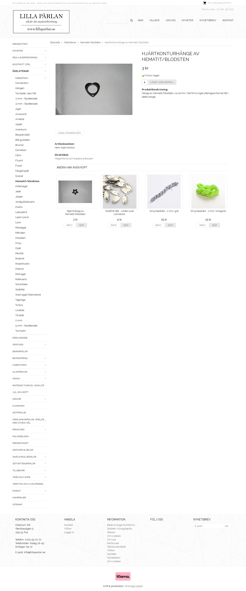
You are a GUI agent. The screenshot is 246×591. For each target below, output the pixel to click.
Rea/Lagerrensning (29, 57)
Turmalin (20, 330)
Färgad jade (22, 170)
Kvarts (18, 207)
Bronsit (19, 145)
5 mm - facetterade (26, 325)
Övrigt (29, 490)
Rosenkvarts (22, 263)
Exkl (231, 9)
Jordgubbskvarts (25, 201)
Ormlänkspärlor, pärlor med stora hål (29, 421)
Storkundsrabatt (116, 546)
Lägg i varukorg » (162, 82)
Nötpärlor (19, 412)
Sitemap (17, 504)
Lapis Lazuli (22, 217)
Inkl (222, 9)
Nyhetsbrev (208, 20)
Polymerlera (20, 436)
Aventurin (21, 129)
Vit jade (19, 315)
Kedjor (29, 399)
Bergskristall (22, 134)
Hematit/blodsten (27, 181)
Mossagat (20, 227)
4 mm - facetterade (26, 103)
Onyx (18, 243)
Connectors (21, 83)
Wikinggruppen (134, 586)
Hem (140, 20)
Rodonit (19, 258)
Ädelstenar (29, 71)
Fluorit (19, 160)
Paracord (29, 429)
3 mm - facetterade (26, 98)
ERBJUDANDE (19, 337)
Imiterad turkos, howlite (28, 385)
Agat (18, 108)
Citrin (18, 155)
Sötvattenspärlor (29, 463)
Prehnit (19, 268)
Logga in (69, 532)
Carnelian (20, 150)
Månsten (20, 232)
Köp (81, 225)
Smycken (29, 344)
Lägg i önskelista (69, 133)
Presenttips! (20, 44)
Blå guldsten (22, 139)
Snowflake (21, 284)
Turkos (19, 305)
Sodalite (20, 289)
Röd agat (20, 274)
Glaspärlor (29, 371)
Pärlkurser (113, 543)
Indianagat (21, 186)
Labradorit (21, 212)
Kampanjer (19, 497)
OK (226, 526)
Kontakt (228, 20)
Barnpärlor (20, 351)
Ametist (19, 119)
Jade (18, 191)
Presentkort (20, 443)
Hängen (19, 88)
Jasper (19, 196)
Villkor (155, 20)
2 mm (18, 320)
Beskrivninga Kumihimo (121, 525)
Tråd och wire (29, 477)
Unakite (19, 310)
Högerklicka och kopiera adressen (74, 158)
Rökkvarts (21, 279)
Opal (18, 248)
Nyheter (187, 20)
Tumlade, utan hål (25, 93)
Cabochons (31, 78)
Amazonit (21, 114)
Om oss (170, 20)
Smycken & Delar (22, 450)
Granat (19, 176)
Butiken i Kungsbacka (119, 528)
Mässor (111, 532)
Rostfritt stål (29, 64)
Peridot (19, 253)
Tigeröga (20, 299)
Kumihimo (18, 406)
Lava (18, 222)
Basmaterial (29, 358)
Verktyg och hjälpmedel (28, 484)
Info (69, 225)
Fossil (18, 165)
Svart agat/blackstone (28, 294)
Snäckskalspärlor (29, 456)
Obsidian (20, 237)
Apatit (18, 124)
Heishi (29, 378)
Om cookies (114, 535)
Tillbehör (29, 470)
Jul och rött (20, 392)
